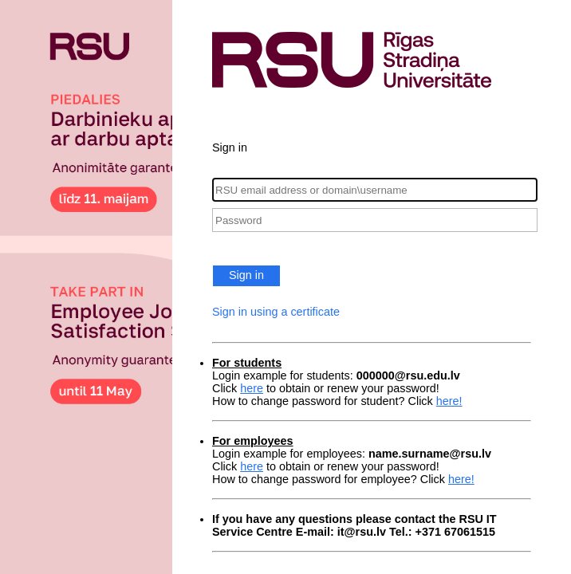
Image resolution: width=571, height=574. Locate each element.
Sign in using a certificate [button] (276, 311)
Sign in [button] (246, 275)
